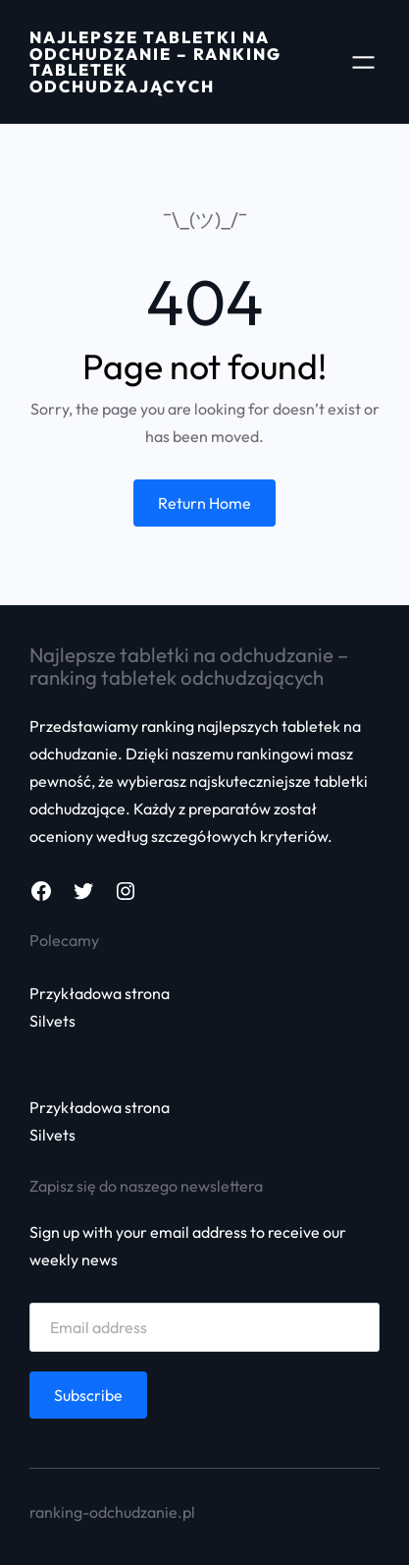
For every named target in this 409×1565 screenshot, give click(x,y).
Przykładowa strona (99, 993)
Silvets (52, 1021)
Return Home (204, 503)
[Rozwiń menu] (363, 62)
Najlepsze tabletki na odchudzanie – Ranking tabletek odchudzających (155, 61)
